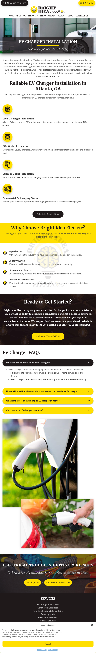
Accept (48, 644)
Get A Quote (87, 2)
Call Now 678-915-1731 (14, 2)
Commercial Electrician (48, 607)
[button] (92, 625)
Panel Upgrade (48, 614)
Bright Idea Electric (48, 9)
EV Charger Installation (48, 604)
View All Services (48, 620)
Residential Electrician (48, 617)
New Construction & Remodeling (48, 611)
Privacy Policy (53, 650)
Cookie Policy (42, 650)
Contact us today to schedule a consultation (34, 313)
